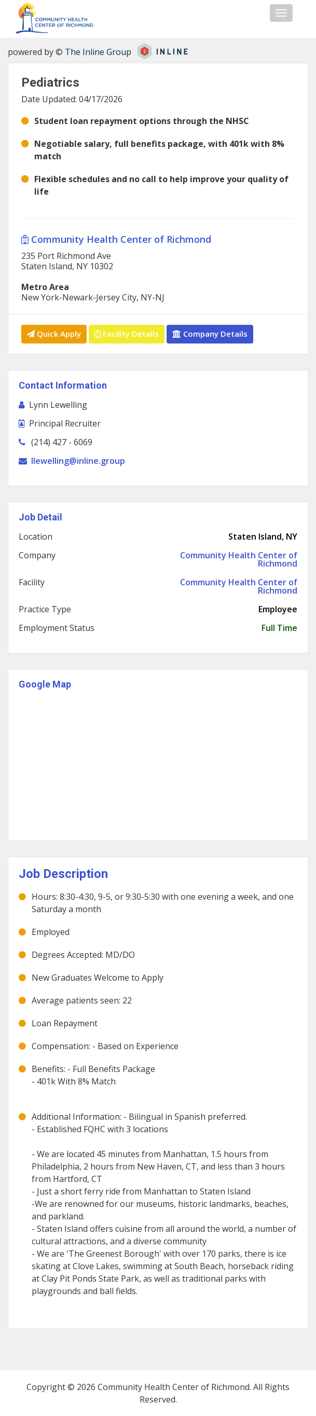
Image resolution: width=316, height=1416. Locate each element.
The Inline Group (98, 52)
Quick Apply (54, 333)
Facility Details (126, 333)
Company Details (210, 333)
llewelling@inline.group (78, 460)
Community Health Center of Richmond (116, 239)
